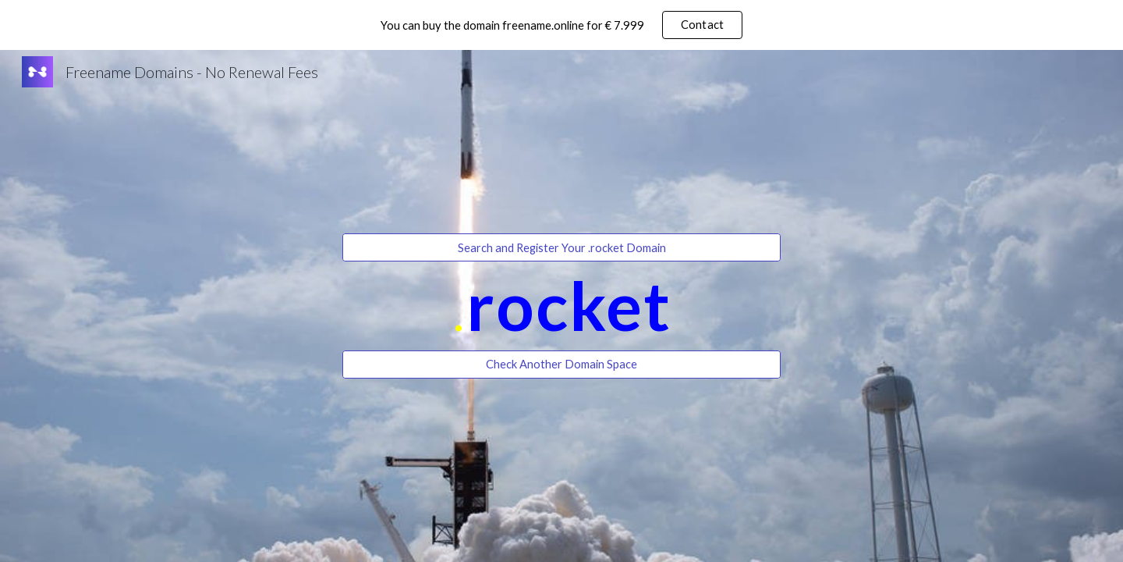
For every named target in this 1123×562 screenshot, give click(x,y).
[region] (561, 25)
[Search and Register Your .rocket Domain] (561, 247)
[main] (561, 305)
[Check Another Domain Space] (561, 364)
